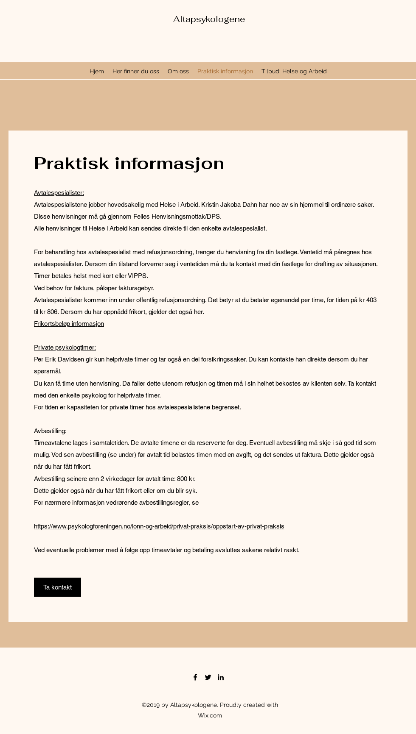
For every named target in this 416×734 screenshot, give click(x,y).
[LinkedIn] (220, 677)
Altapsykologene (209, 19)
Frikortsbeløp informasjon (69, 323)
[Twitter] (208, 677)
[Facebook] (195, 677)
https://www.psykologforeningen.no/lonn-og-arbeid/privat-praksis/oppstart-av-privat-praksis (159, 526)
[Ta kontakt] (57, 587)
